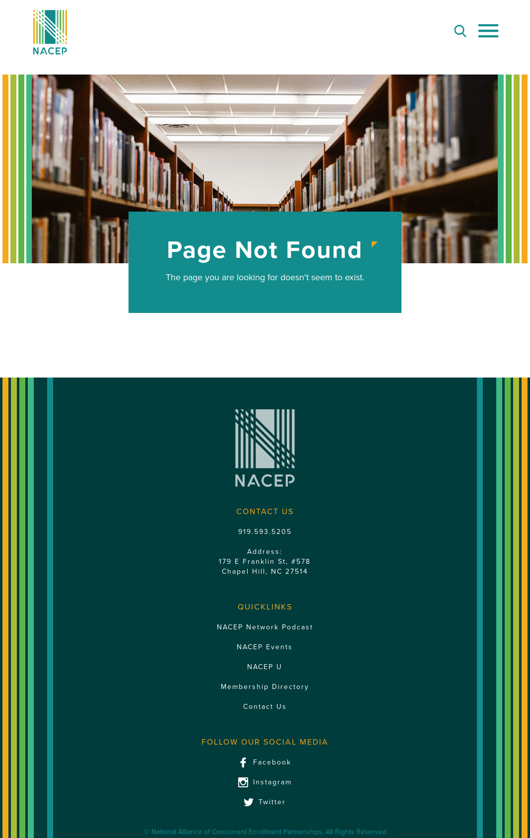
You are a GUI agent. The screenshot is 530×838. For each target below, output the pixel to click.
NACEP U (264, 667)
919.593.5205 (265, 532)
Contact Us (265, 706)
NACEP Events (265, 647)
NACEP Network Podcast (265, 627)
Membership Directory (265, 687)
